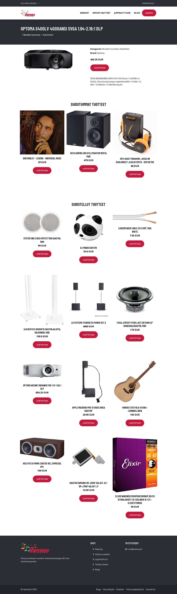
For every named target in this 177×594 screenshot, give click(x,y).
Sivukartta (150, 589)
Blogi (137, 13)
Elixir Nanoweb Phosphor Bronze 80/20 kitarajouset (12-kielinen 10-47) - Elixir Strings (135, 499)
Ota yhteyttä (108, 589)
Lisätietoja (99, 68)
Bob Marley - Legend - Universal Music (42, 158)
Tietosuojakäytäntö (135, 589)
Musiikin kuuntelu (31, 34)
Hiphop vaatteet (101, 13)
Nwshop (84, 13)
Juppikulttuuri (122, 13)
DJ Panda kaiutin (88, 247)
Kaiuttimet (48, 34)
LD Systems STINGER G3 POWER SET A (88, 322)
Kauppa (149, 13)
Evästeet (120, 589)
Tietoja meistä (101, 564)
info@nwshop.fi (148, 3)
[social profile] (39, 3)
